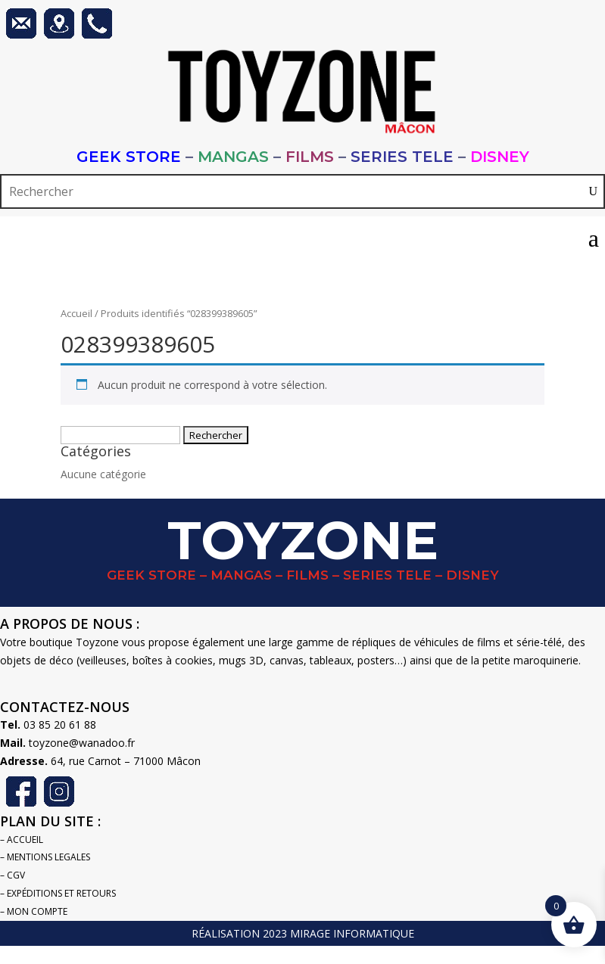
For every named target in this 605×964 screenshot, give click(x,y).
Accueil (76, 313)
